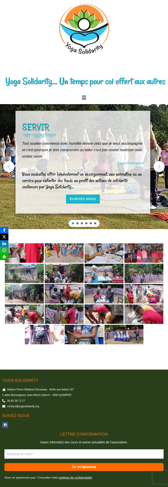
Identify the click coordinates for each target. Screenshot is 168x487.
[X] (4, 237)
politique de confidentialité (75, 477)
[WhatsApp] (4, 250)
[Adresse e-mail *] (84, 454)
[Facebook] (4, 230)
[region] (84, 166)
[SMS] (4, 256)
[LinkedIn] (4, 243)
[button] (84, 98)
